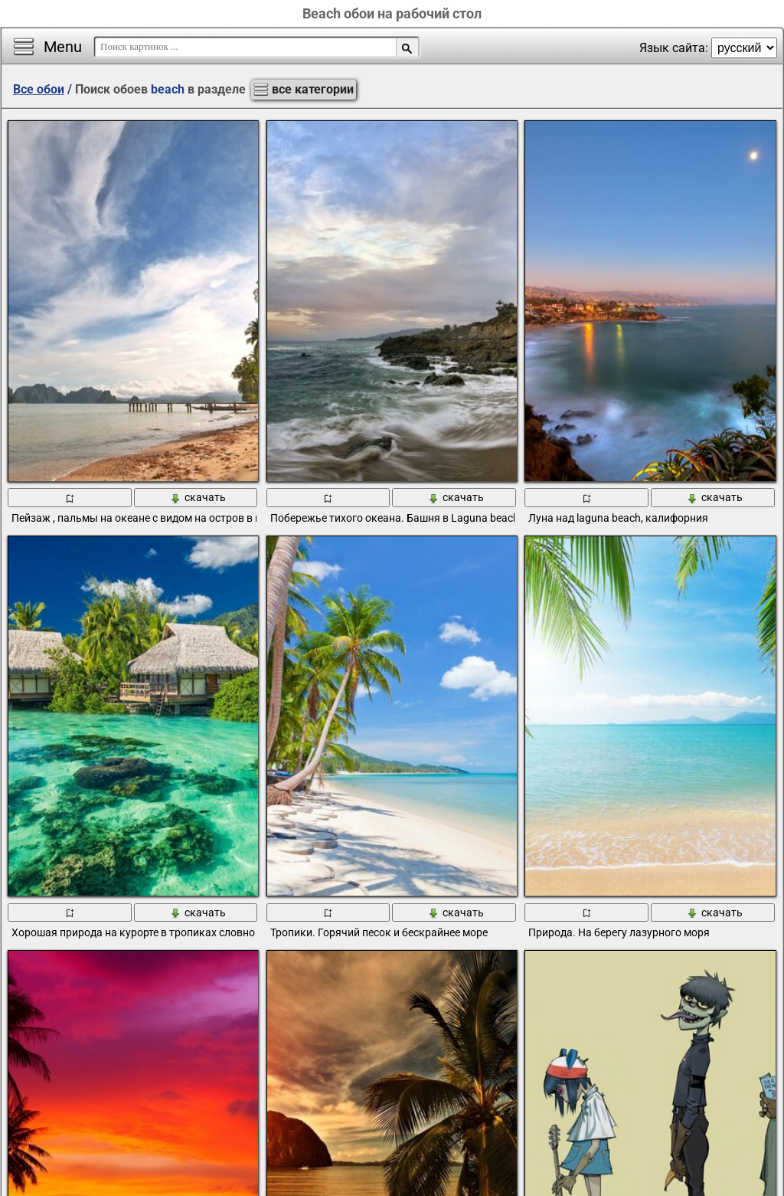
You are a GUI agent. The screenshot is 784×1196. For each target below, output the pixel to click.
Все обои (38, 89)
